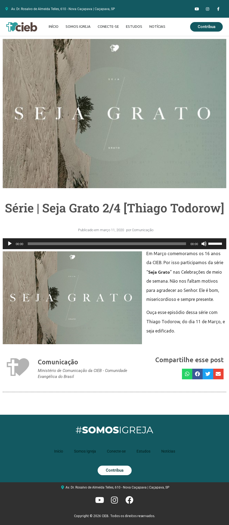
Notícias (157, 26)
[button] (187, 374)
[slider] (107, 243)
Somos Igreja (78, 26)
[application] (114, 243)
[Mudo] (204, 243)
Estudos (134, 26)
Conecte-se (108, 26)
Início (53, 26)
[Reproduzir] (10, 243)
